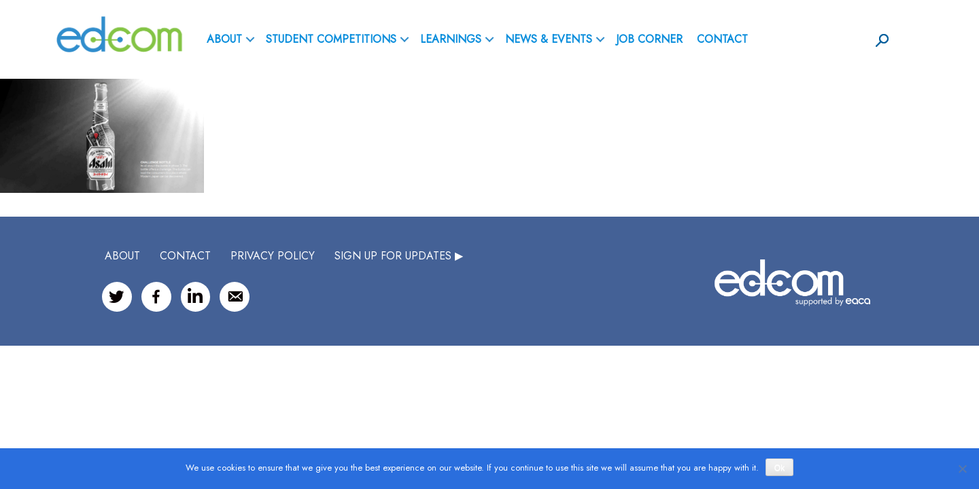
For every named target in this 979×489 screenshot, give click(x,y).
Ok (779, 468)
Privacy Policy (272, 256)
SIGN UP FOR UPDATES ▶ (398, 256)
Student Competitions (331, 39)
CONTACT (185, 256)
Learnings (450, 39)
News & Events (548, 39)
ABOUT (224, 39)
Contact (722, 39)
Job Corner (649, 39)
